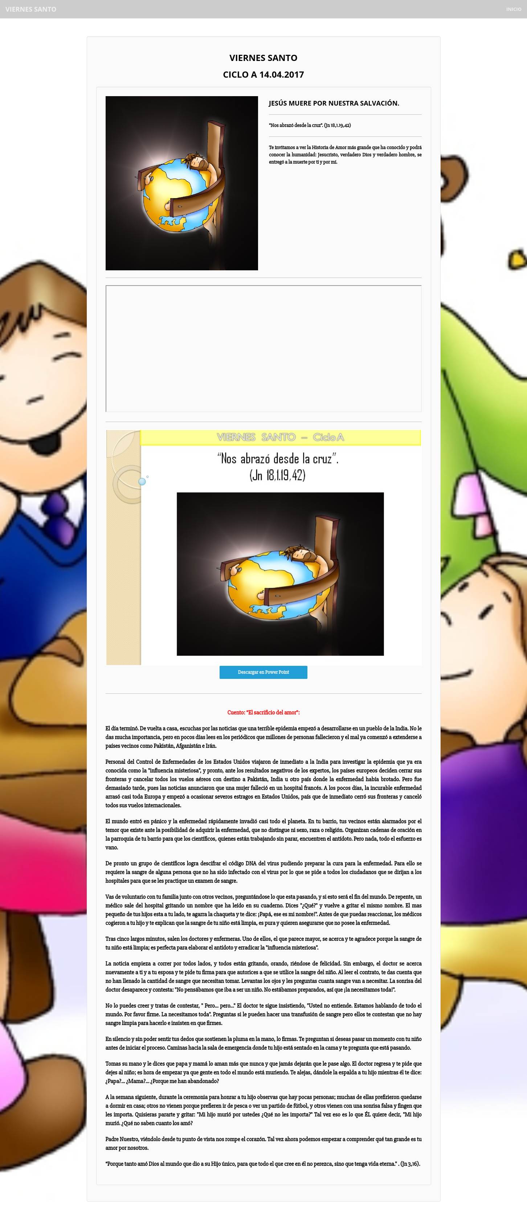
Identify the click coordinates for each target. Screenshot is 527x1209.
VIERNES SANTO (31, 9)
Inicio (514, 9)
